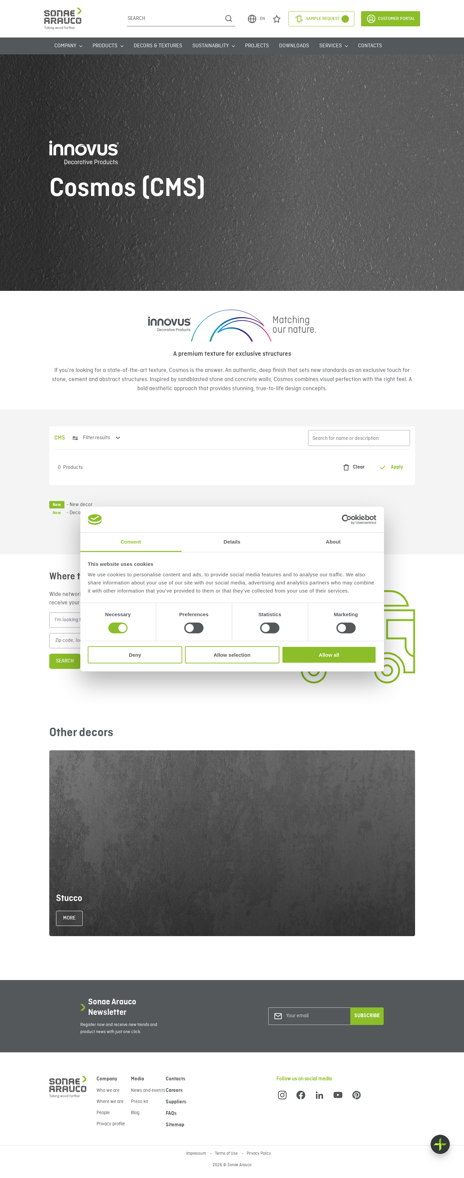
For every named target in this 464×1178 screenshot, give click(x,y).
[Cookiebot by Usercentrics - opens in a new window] (346, 520)
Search (65, 661)
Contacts (370, 46)
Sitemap (175, 1125)
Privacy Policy (259, 1153)
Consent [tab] (130, 542)
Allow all (329, 655)
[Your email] (313, 1016)
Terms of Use (227, 1153)
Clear (351, 467)
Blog (135, 1113)
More (69, 918)
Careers (174, 1090)
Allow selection (232, 655)
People (103, 1113)
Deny (135, 655)
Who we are (108, 1090)
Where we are (110, 1102)
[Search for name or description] (359, 438)
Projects (257, 46)
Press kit (139, 1102)
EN (256, 19)
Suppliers (176, 1102)
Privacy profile (111, 1124)
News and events (148, 1090)
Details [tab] (232, 542)
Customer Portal (390, 19)
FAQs (171, 1113)
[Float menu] (440, 1144)
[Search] (174, 18)
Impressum (196, 1153)
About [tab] (333, 542)
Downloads (294, 46)
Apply (391, 467)
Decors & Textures (158, 46)
